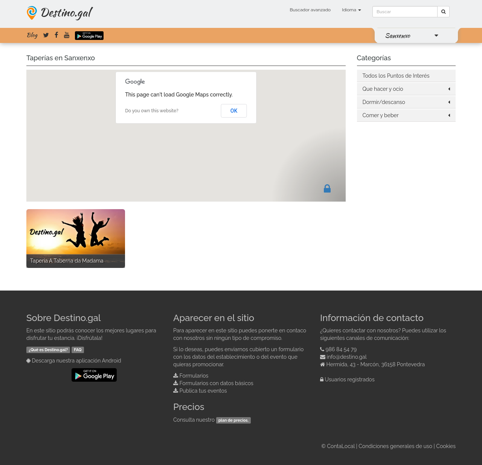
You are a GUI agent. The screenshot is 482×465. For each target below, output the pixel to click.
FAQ (77, 349)
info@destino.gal (347, 357)
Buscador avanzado (310, 9)
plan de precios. (233, 420)
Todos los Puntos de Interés (396, 76)
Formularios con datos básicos (216, 383)
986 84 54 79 (341, 349)
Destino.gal (65, 12)
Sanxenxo (397, 35)
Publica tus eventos (203, 391)
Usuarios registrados (350, 379)
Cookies (446, 446)
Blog (31, 35)
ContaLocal (340, 446)
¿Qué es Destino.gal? (48, 349)
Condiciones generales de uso (395, 446)
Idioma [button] (351, 9)
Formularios (194, 376)
